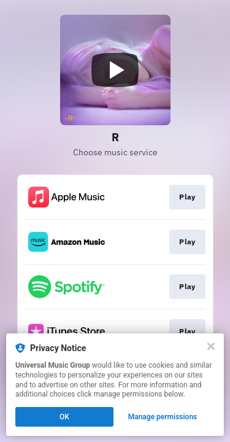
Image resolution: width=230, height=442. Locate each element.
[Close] (211, 346)
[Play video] (115, 70)
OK (64, 417)
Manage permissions (162, 417)
